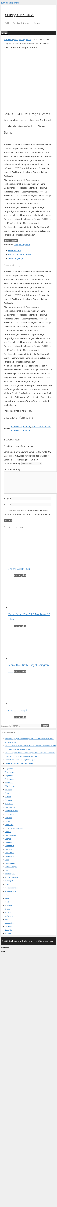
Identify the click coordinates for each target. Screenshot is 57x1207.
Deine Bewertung (13, 463)
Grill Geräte (9, 853)
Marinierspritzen (12, 888)
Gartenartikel (10, 835)
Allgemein (9, 768)
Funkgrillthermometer (14, 828)
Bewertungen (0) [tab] (15, 258)
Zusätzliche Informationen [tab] (20, 254)
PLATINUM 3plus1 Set (41, 426)
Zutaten (8, 933)
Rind (7, 902)
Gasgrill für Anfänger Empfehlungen (20, 760)
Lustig (7, 884)
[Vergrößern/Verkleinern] (1, 947)
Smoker (8, 912)
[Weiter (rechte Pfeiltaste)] (4, 951)
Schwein (8, 905)
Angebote (9, 775)
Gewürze (8, 849)
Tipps (7, 919)
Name (7, 498)
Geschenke (9, 846)
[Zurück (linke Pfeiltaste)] (1, 951)
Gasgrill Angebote (22, 39)
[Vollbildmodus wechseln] (4, 947)
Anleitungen (10, 779)
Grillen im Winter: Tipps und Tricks (19, 763)
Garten (8, 831)
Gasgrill (8, 839)
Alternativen (10, 772)
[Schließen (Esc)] (8, 947)
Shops (7, 909)
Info (6, 870)
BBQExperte (10, 786)
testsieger (9, 916)
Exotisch (8, 817)
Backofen (9, 782)
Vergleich (9, 926)
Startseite (8, 39)
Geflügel (8, 842)
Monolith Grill (10, 891)
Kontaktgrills (10, 874)
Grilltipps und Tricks (19, 15)
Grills (7, 860)
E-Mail (7, 504)
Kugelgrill (9, 881)
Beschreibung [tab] (14, 250)
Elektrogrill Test (11, 810)
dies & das (9, 803)
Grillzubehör (10, 863)
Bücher (8, 796)
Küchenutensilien (12, 877)
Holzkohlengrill (11, 867)
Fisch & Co (9, 824)
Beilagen (8, 789)
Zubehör (8, 930)
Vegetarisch (10, 923)
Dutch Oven (10, 807)
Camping (8, 800)
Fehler (7, 821)
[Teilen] (6, 947)
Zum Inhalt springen (10, 2)
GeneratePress (46, 941)
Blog (7, 793)
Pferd (7, 895)
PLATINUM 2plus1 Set (20, 426)
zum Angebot (11, 240)
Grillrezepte (9, 856)
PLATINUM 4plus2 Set (20, 430)
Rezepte (8, 898)
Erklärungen (10, 814)
